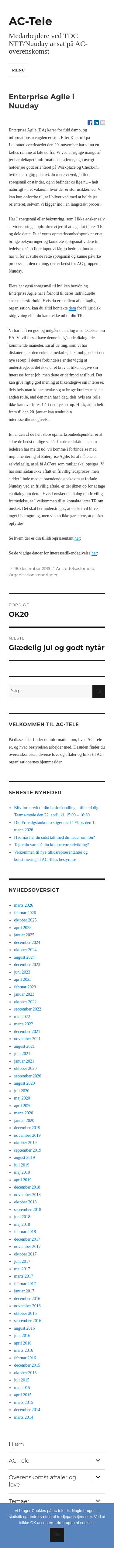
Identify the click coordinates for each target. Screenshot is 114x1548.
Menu (18, 70)
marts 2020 (23, 1113)
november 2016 (27, 1306)
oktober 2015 (25, 1373)
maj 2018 (22, 1224)
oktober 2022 (25, 1002)
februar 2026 (25, 913)
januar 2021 (24, 1061)
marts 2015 (23, 1402)
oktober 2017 (25, 1254)
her (77, 538)
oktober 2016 (25, 1313)
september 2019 (27, 1150)
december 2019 (27, 1128)
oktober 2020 (25, 1068)
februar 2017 (25, 1284)
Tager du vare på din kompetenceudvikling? (51, 844)
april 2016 (22, 1343)
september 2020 (27, 1076)
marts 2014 (23, 1417)
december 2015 (27, 1365)
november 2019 (27, 1135)
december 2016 (27, 1298)
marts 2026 (23, 905)
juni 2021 (22, 1053)
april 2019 (22, 1180)
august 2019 (24, 1157)
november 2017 (27, 1246)
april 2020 (22, 1105)
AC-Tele (30, 21)
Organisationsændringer (33, 574)
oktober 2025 (25, 920)
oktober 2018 (25, 1202)
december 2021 (27, 1031)
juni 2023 (22, 972)
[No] (106, 1526)
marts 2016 (23, 1350)
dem (72, 308)
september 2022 (27, 1009)
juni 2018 (22, 1217)
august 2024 (24, 957)
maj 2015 (22, 1387)
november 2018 (27, 1194)
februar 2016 (25, 1358)
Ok (57, 1535)
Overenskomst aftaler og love (42, 1481)
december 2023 (27, 964)
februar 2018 (25, 1231)
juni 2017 (22, 1261)
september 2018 (27, 1209)
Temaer (19, 1501)
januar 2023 (24, 994)
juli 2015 (21, 1380)
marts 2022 (23, 1024)
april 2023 (22, 979)
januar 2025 (24, 935)
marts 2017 (23, 1276)
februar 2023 (25, 987)
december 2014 (27, 1409)
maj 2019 (22, 1172)
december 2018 (27, 1187)
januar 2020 (24, 1120)
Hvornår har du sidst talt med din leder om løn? (54, 837)
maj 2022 (22, 1016)
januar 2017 (24, 1291)
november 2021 (27, 1039)
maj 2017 (22, 1269)
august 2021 (24, 1046)
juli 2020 (21, 1091)
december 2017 (27, 1239)
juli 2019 (21, 1165)
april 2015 (22, 1395)
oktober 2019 (25, 1142)
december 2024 (27, 942)
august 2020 (24, 1083)
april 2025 (22, 927)
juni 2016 (22, 1335)
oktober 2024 (25, 950)
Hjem (16, 1444)
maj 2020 (22, 1098)
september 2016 (27, 1320)
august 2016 (24, 1328)
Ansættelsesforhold (75, 568)
